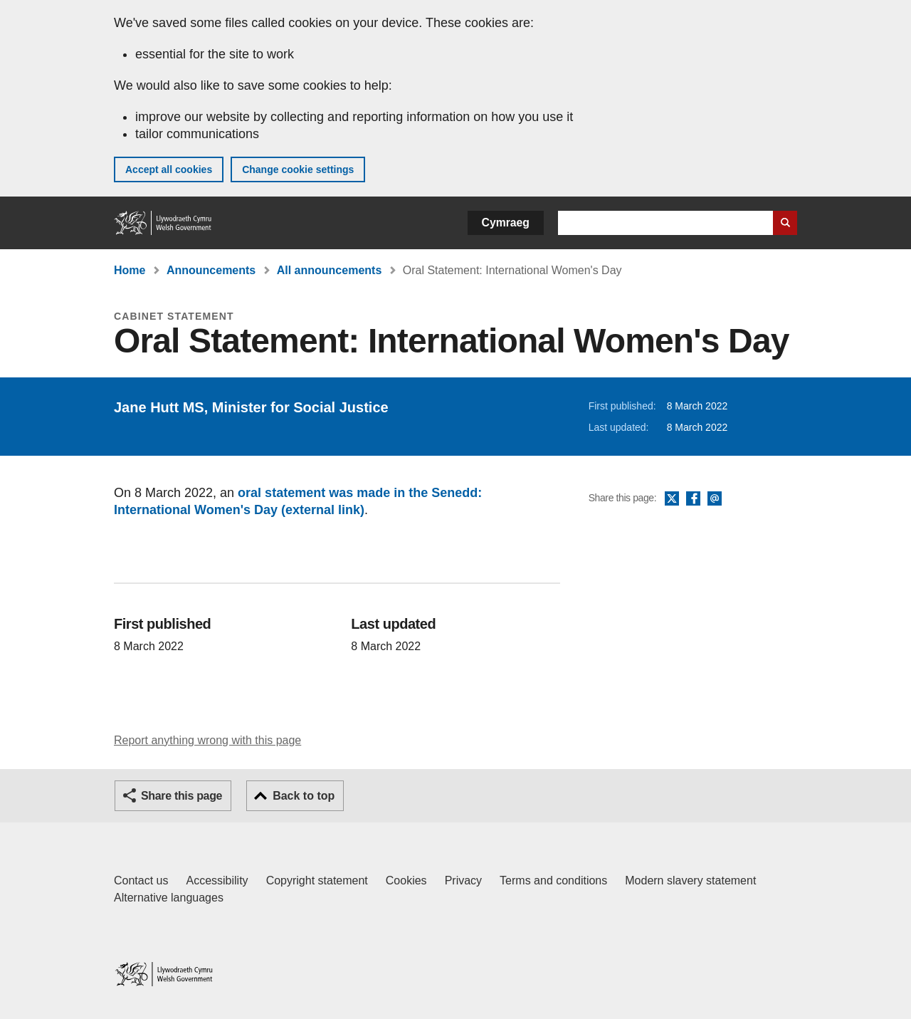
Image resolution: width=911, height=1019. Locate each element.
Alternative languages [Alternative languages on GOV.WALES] (168, 898)
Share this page (181, 796)
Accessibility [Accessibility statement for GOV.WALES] (217, 880)
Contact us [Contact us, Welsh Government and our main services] (141, 880)
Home (129, 270)
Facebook (693, 499)
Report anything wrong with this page (207, 740)
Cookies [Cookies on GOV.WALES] (406, 880)
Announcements (211, 270)
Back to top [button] (304, 796)
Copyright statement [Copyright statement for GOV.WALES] (317, 880)
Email (714, 499)
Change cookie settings (298, 169)
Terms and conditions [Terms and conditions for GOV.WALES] (553, 880)
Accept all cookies (168, 169)
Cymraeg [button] (506, 222)
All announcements (329, 270)
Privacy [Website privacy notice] (463, 880)
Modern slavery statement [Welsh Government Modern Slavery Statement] (690, 880)
